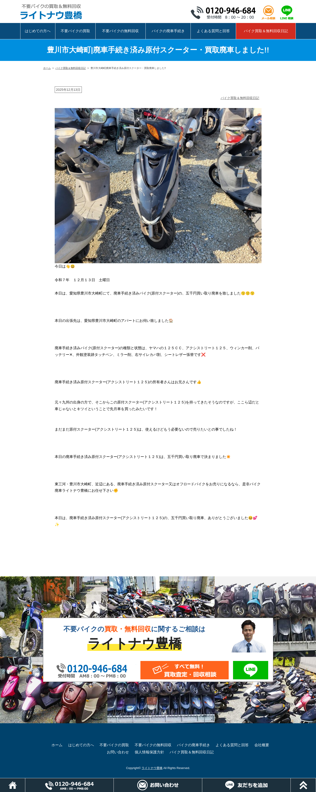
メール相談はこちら (268, 13)
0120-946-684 (224, 13)
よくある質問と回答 (213, 31)
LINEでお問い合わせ (250, 670)
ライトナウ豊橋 (152, 768)
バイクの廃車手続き (168, 31)
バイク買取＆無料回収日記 (266, 31)
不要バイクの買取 (75, 31)
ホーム (47, 68)
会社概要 (261, 745)
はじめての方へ (38, 31)
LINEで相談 (287, 13)
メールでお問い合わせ (184, 670)
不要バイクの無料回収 (120, 31)
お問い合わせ (118, 752)
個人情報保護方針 (149, 752)
